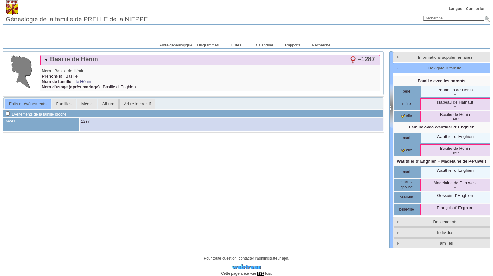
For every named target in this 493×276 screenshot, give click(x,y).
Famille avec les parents (442, 80)
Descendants (445, 221)
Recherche (321, 45)
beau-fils (406, 197)
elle (406, 116)
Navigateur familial (445, 68)
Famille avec (441, 127)
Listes (236, 45)
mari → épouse (406, 184)
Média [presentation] (87, 103)
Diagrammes (208, 45)
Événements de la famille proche (36, 114)
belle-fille (406, 209)
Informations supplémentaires (445, 57)
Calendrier (264, 45)
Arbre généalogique (175, 45)
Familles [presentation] (64, 103)
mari (406, 138)
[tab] (210, 60)
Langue (455, 9)
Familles (445, 243)
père (406, 91)
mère (406, 103)
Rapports (293, 45)
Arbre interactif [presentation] (137, 103)
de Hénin (83, 81)
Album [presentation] (108, 103)
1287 (85, 121)
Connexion (475, 9)
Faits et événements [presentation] (28, 103)
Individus (445, 232)
